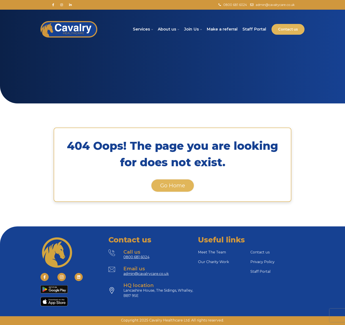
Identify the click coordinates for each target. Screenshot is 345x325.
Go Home (172, 185)
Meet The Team (212, 252)
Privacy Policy (262, 262)
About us (167, 29)
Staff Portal (254, 29)
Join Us (191, 29)
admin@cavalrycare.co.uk (272, 5)
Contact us (260, 252)
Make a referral (222, 29)
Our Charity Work (213, 262)
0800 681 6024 (232, 5)
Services (141, 29)
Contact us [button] (288, 29)
